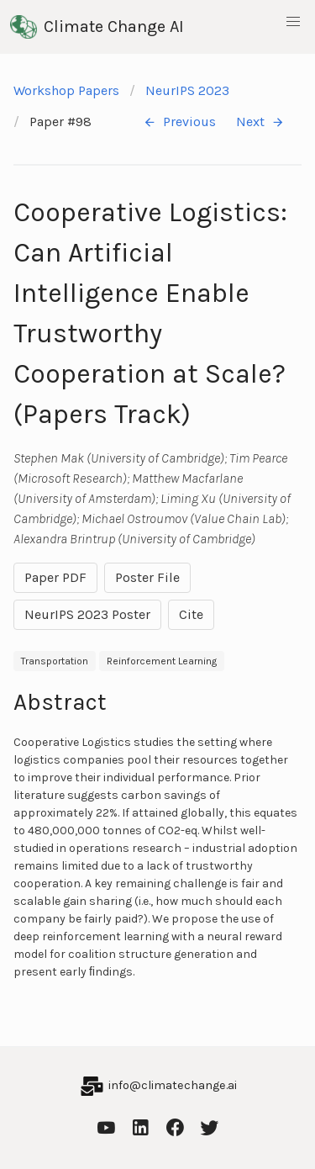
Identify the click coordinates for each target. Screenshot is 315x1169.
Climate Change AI (97, 27)
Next (260, 122)
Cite (191, 614)
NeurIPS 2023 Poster (87, 614)
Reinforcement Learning (162, 661)
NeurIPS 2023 (187, 90)
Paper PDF (55, 577)
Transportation (54, 661)
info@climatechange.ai (172, 1085)
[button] (293, 22)
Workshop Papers (66, 90)
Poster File (147, 577)
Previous (179, 122)
